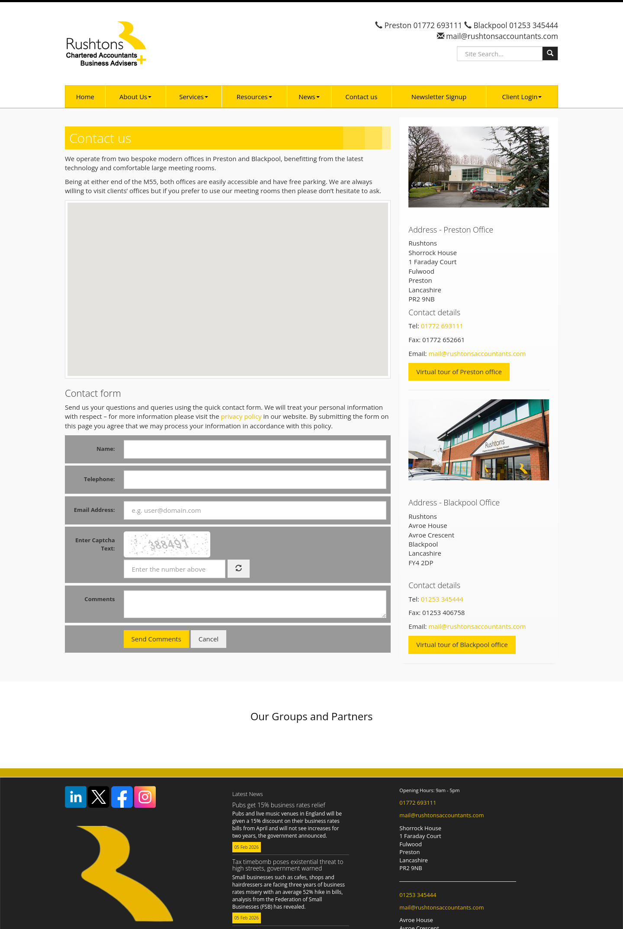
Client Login (522, 96)
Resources (254, 96)
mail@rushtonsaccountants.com (501, 36)
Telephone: (99, 479)
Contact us (361, 96)
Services (193, 96)
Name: (105, 449)
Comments (99, 599)
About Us (135, 96)
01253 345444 (533, 25)
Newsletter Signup (439, 96)
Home (85, 96)
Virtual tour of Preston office (459, 371)
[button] (339, 272)
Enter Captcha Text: (95, 544)
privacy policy (241, 416)
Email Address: (94, 510)
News (309, 96)
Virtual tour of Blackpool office (461, 644)
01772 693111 (437, 25)
